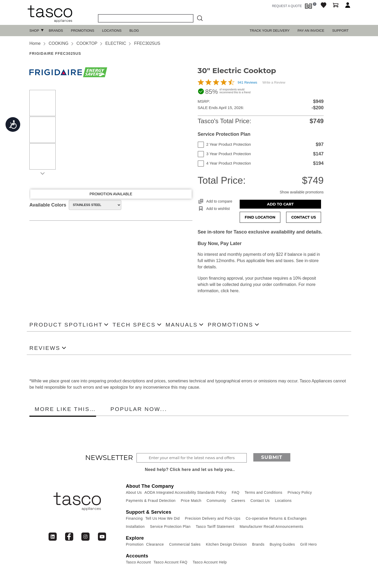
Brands (56, 30)
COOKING (59, 43)
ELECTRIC (115, 43)
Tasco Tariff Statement (215, 526)
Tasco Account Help (210, 562)
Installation (135, 526)
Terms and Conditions (263, 492)
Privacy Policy (299, 492)
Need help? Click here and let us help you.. (190, 469)
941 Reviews (247, 82)
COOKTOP (86, 43)
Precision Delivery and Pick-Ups (212, 518)
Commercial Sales (185, 544)
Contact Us (303, 217)
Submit (271, 457)
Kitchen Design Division (226, 544)
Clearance (155, 544)
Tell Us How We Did (162, 518)
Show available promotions (302, 192)
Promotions (82, 30)
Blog (134, 30)
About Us (134, 492)
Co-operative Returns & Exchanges (276, 518)
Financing (134, 518)
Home (35, 43)
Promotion (134, 544)
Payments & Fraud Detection (150, 500)
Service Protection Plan (170, 526)
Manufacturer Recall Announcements (271, 526)
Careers (238, 500)
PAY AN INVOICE (311, 30)
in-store (311, 260)
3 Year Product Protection (224, 153)
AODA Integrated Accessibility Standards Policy (185, 492)
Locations (112, 30)
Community (216, 500)
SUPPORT (340, 30)
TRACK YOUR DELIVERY (270, 30)
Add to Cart (280, 204)
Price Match (191, 500)
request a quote (287, 6)
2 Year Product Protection (224, 144)
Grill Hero (308, 544)
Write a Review (273, 82)
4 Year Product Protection (224, 163)
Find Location (260, 217)
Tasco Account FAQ (170, 562)
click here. (230, 291)
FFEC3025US (147, 43)
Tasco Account (138, 562)
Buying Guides (282, 544)
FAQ (235, 492)
